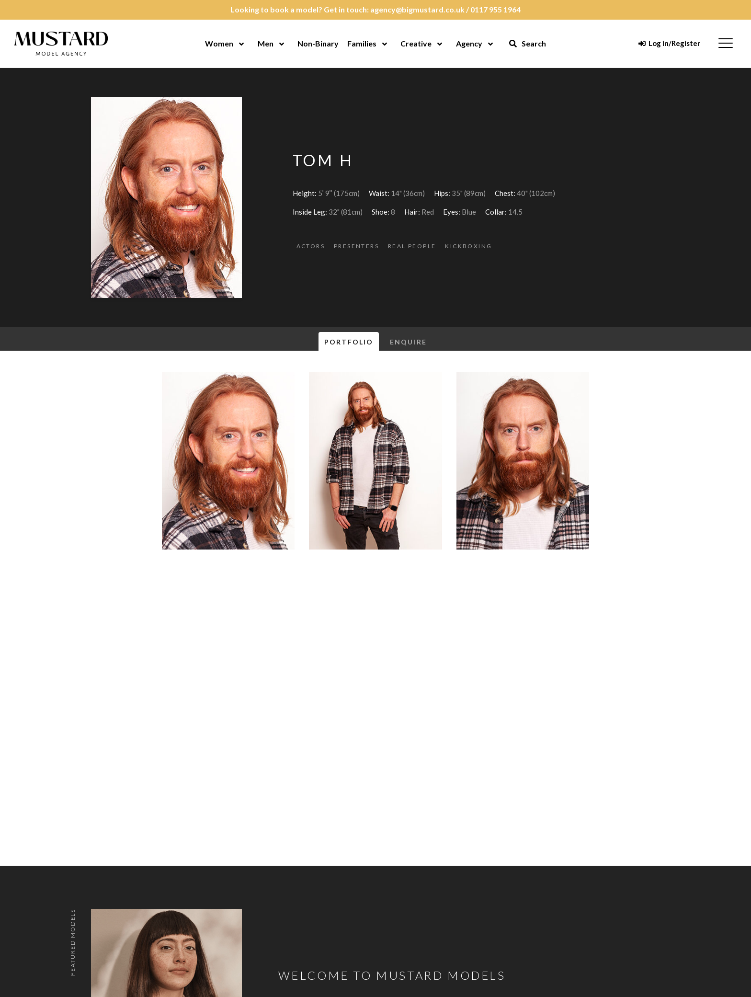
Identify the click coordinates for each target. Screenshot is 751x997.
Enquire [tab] (408, 342)
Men (265, 43)
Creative (416, 43)
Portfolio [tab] (348, 342)
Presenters (356, 246)
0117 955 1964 (495, 9)
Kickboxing (468, 246)
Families (361, 43)
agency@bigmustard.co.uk (417, 9)
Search (527, 43)
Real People (412, 246)
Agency (469, 43)
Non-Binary (318, 43)
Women (219, 43)
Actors (310, 246)
